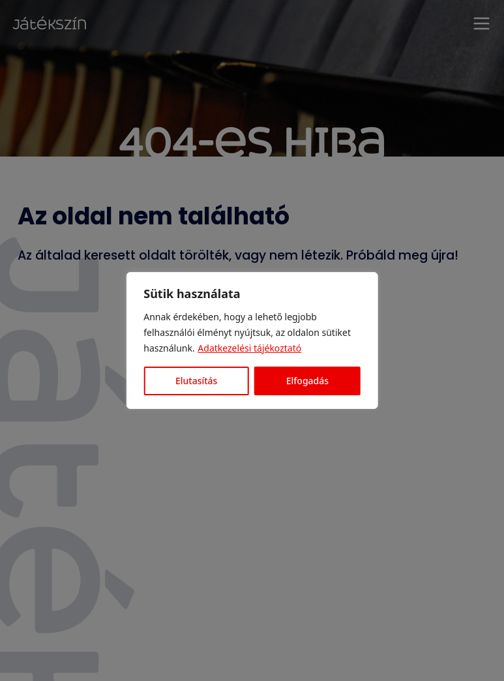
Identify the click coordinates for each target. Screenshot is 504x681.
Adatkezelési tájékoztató (249, 348)
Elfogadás (307, 380)
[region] (252, 340)
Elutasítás (196, 380)
